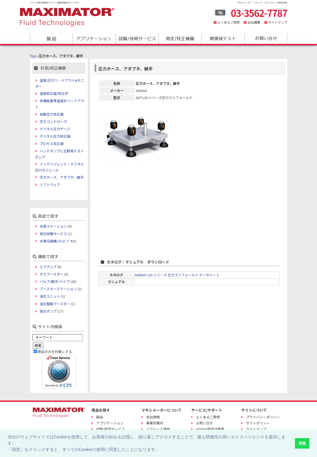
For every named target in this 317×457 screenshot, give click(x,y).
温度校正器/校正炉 (54, 93)
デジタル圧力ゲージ (55, 128)
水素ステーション (53, 226)
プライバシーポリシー (263, 416)
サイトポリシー (258, 422)
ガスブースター (51, 274)
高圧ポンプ (48, 311)
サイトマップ (277, 22)
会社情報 (153, 416)
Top (33, 55)
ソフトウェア (50, 184)
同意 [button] (302, 443)
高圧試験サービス (53, 233)
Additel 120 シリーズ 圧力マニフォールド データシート (177, 274)
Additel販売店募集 (210, 429)
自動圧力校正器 (52, 114)
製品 (51, 38)
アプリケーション (94, 38)
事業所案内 (154, 422)
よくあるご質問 (228, 22)
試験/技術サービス (137, 38)
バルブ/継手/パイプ (55, 281)
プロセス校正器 (52, 143)
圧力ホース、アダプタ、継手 (62, 177)
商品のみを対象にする (55, 351)
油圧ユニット (50, 296)
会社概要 (254, 22)
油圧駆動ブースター (55, 303)
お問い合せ (204, 422)
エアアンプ (48, 266)
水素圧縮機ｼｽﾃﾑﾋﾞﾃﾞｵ (56, 240)
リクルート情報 (158, 429)
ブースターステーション (58, 288)
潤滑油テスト (222, 38)
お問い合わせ (265, 38)
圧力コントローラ (53, 121)
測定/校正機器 (179, 38)
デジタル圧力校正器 (55, 136)
